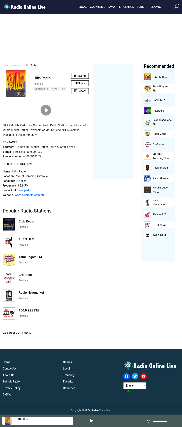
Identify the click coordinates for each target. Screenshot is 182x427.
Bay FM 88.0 (160, 76)
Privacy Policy (11, 388)
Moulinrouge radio (160, 190)
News (54, 89)
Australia (38, 83)
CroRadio (158, 144)
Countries (97, 7)
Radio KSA (159, 100)
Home (6, 362)
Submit (142, 7)
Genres (128, 7)
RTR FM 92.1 (160, 224)
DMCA (7, 394)
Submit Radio (11, 381)
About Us (8, 375)
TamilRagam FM (160, 88)
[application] (158, 420)
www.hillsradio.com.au (29, 195)
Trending (68, 375)
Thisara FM (159, 214)
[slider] (160, 422)
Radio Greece (161, 178)
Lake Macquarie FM (162, 122)
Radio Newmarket (160, 202)
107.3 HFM (159, 235)
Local (83, 7)
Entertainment (42, 89)
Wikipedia (25, 190)
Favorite (114, 7)
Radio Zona (159, 133)
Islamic (155, 7)
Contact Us (10, 368)
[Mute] (149, 420)
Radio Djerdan (161, 167)
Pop (63, 89)
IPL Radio (158, 110)
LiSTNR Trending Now (161, 156)
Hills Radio (23, 419)
